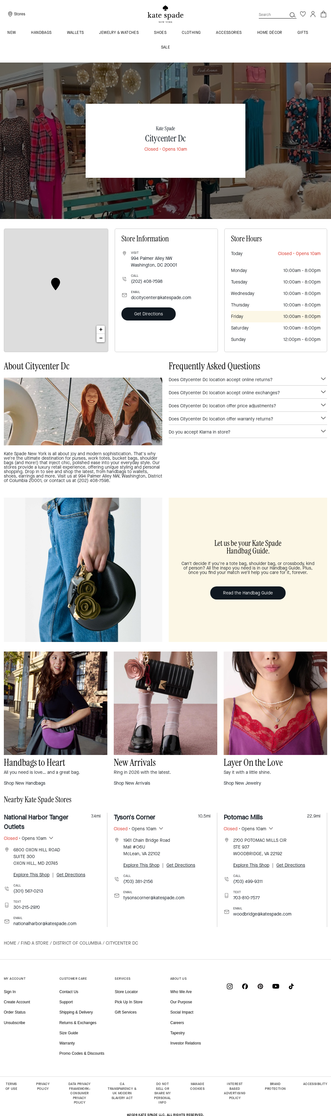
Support (66, 1002)
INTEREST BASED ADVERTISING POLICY (234, 1091)
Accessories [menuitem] (229, 33)
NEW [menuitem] (11, 33)
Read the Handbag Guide (248, 593)
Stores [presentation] (19, 14)
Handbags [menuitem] (41, 33)
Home (10, 943)
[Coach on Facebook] (245, 986)
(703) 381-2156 (138, 881)
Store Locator (126, 992)
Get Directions (148, 314)
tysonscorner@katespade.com (153, 898)
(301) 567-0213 (28, 891)
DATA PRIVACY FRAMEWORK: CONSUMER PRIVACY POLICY (79, 1093)
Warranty (67, 1043)
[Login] (313, 14)
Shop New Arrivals (132, 783)
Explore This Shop (31, 875)
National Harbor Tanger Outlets (36, 822)
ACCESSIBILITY (315, 1084)
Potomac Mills (243, 817)
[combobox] (277, 15)
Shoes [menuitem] (160, 33)
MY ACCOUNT (15, 979)
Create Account (17, 1002)
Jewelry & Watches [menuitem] (119, 33)
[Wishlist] (303, 14)
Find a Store (35, 943)
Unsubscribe (14, 1023)
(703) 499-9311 (248, 881)
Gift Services (125, 1012)
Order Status (15, 1012)
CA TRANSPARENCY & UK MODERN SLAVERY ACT (122, 1091)
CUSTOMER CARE (73, 979)
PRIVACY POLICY (43, 1086)
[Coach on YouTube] (276, 986)
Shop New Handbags (24, 783)
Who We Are (181, 992)
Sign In (10, 992)
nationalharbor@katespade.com (44, 924)
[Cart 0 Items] (323, 13)
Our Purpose (181, 1002)
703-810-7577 (246, 898)
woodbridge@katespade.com (262, 914)
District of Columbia (77, 943)
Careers (177, 1023)
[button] (292, 15)
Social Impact (181, 1012)
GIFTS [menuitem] (302, 33)
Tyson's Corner (134, 817)
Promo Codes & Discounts (81, 1053)
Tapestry (177, 1033)
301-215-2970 (26, 907)
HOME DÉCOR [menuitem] (269, 33)
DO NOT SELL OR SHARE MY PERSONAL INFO (162, 1093)
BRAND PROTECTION (275, 1086)
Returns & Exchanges (77, 1023)
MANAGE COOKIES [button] (197, 1086)
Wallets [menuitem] (75, 33)
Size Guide (68, 1033)
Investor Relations (185, 1043)
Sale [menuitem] (165, 47)
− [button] (101, 338)
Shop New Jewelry (242, 783)
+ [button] (101, 330)
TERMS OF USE (11, 1086)
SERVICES (122, 979)
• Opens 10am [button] (25, 838)
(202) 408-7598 (147, 281)
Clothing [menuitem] (191, 33)
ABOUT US (178, 979)
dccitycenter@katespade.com (161, 298)
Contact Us (68, 992)
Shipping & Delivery (76, 1012)
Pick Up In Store (128, 1002)
